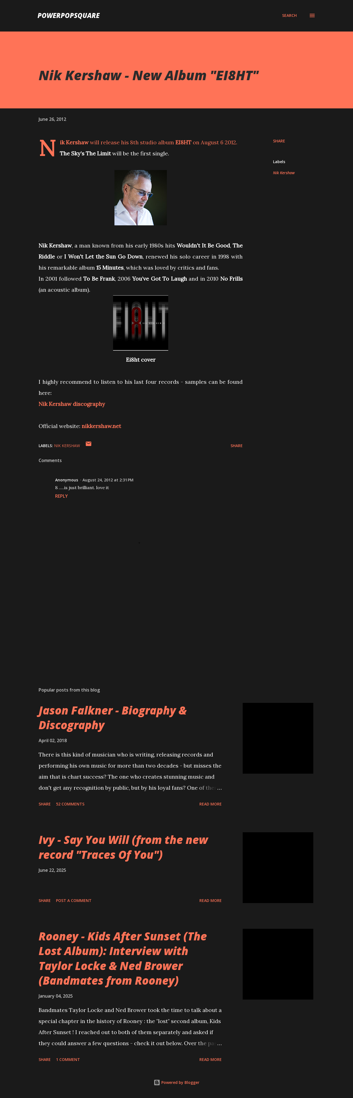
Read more (210, 804)
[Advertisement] (132, 618)
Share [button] (279, 141)
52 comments (70, 804)
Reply (61, 496)
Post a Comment (74, 900)
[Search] (289, 15)
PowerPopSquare (69, 15)
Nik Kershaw (284, 172)
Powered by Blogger (176, 1082)
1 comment (68, 1059)
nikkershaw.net (101, 425)
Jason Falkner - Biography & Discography (113, 717)
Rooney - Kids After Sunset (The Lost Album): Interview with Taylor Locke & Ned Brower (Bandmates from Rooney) (123, 958)
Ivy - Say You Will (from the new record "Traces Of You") (123, 847)
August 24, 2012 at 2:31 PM (107, 480)
